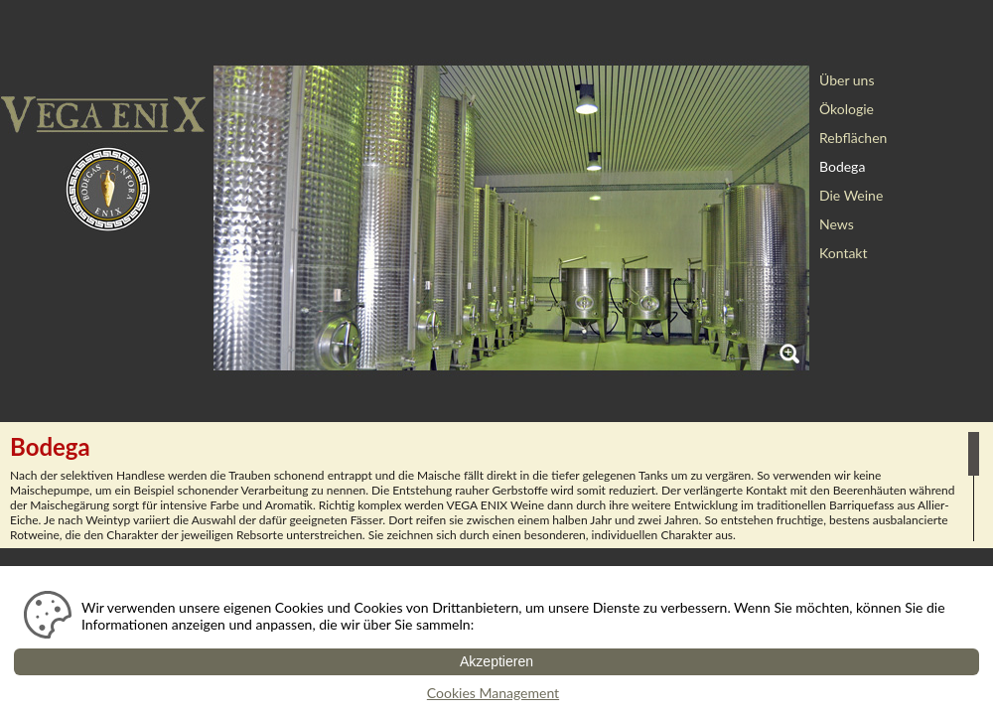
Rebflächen (853, 137)
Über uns (846, 80)
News (836, 223)
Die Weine (851, 195)
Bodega (842, 166)
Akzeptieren (496, 661)
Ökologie (846, 108)
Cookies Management (493, 692)
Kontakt (843, 252)
